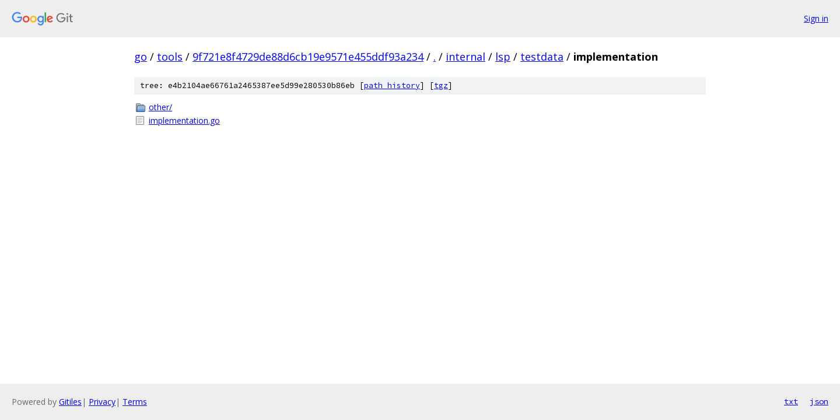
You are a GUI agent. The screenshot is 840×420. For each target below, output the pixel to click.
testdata (542, 57)
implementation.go (184, 120)
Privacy (102, 401)
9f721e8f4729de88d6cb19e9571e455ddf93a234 (308, 57)
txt (791, 401)
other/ (160, 107)
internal (465, 57)
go (140, 57)
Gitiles (70, 401)
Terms (135, 401)
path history (392, 85)
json (819, 401)
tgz (441, 85)
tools (170, 57)
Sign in (816, 18)
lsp (502, 57)
